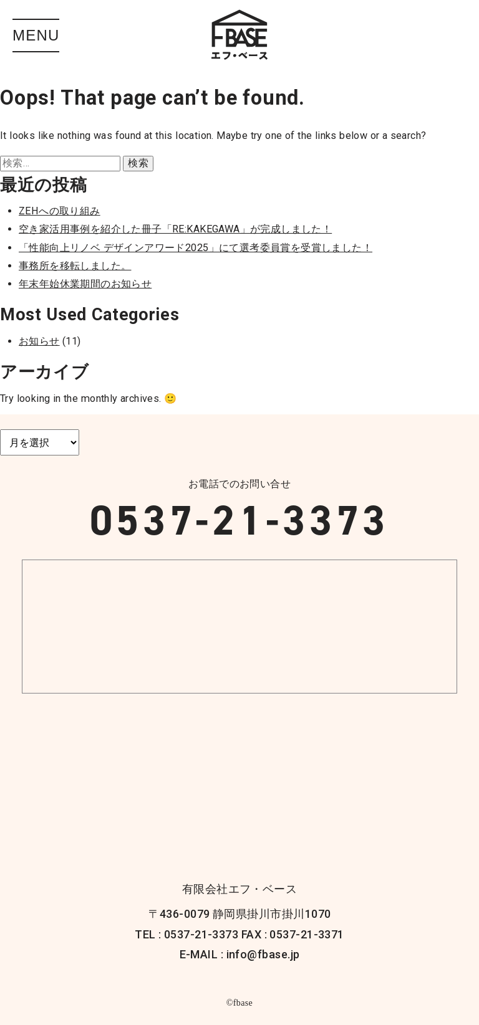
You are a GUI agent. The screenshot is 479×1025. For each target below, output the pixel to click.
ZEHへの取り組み (59, 211)
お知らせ (39, 341)
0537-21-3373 (239, 520)
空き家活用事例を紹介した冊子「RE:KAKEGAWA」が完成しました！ (175, 229)
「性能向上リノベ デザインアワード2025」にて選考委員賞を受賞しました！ (195, 248)
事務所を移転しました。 (75, 266)
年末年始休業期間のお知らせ (85, 284)
